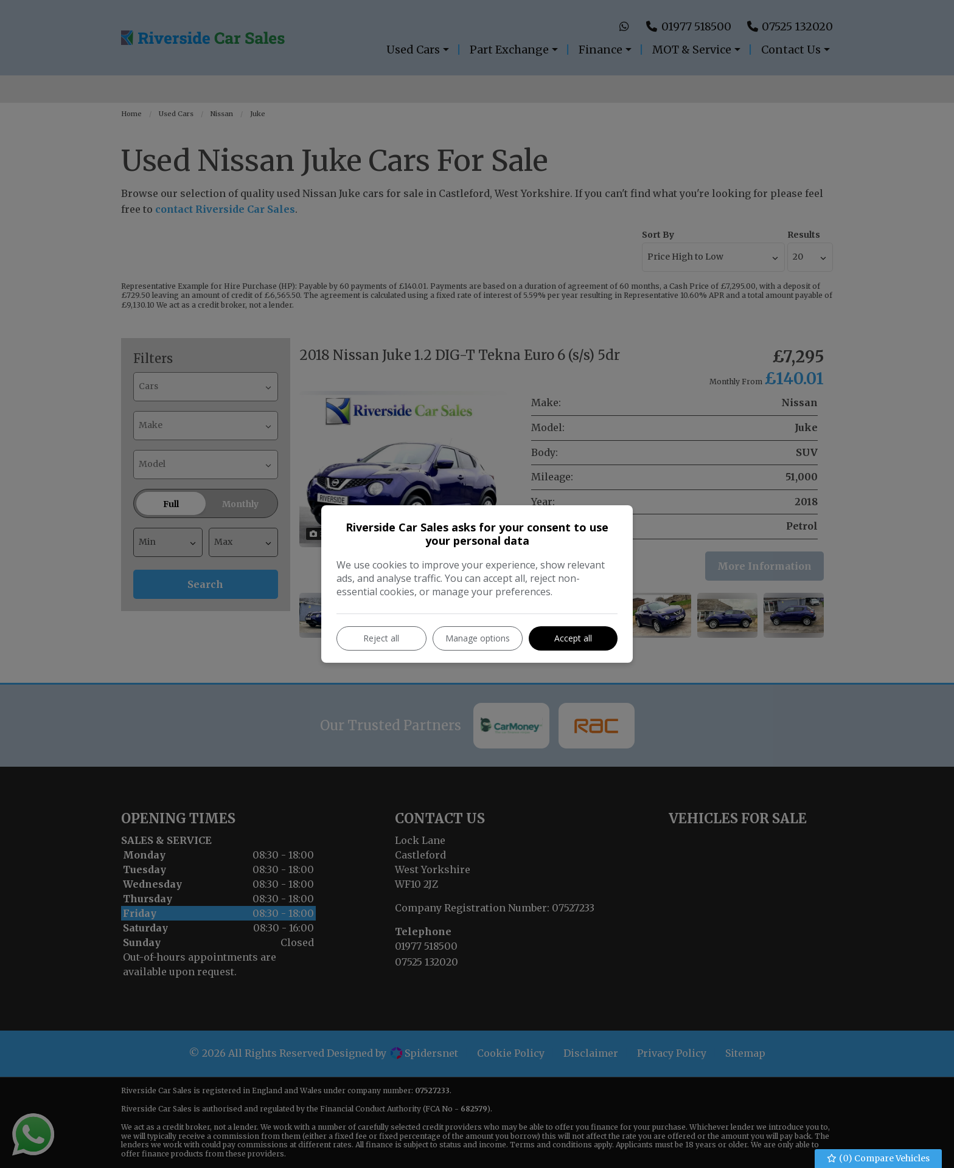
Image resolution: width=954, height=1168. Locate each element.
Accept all (573, 638)
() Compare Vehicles (878, 1158)
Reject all (381, 638)
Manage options (477, 638)
